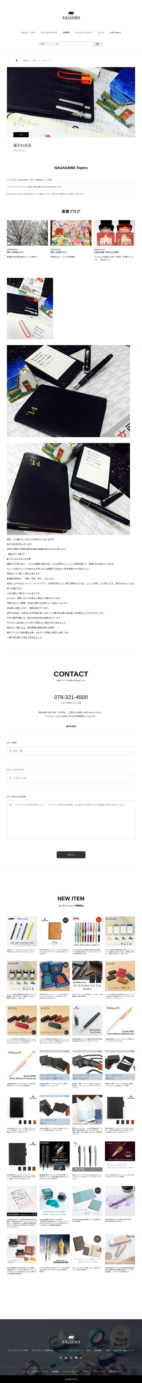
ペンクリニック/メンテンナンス (70, 1350)
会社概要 (98, 1350)
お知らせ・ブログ (28, 32)
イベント (101, 32)
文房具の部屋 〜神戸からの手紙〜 (107, 252)
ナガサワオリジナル (40, 1371)
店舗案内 (66, 32)
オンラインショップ (84, 32)
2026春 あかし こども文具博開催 (62, 257)
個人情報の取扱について (124, 1350)
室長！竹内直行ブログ (15, 252)
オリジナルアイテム (49, 32)
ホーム (25, 1371)
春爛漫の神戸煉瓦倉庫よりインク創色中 (22, 257)
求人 (88, 1350)
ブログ (21, 135)
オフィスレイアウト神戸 (18, 1350)
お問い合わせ (115, 32)
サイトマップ (99, 1371)
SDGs (107, 1350)
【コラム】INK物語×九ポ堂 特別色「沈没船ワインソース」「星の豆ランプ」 (114, 258)
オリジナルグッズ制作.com (43, 1350)
